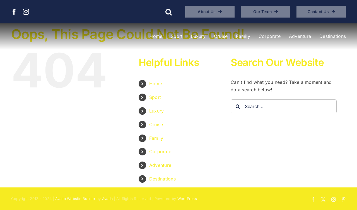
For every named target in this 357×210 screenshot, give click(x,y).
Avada (107, 198)
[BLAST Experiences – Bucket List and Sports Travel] (48, 30)
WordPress (187, 198)
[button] (168, 12)
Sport (155, 97)
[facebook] (14, 12)
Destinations (162, 179)
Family (156, 138)
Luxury (156, 111)
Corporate (160, 151)
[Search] (238, 106)
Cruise (156, 124)
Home (155, 83)
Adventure (160, 165)
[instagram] (26, 12)
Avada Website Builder (75, 198)
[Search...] (284, 106)
